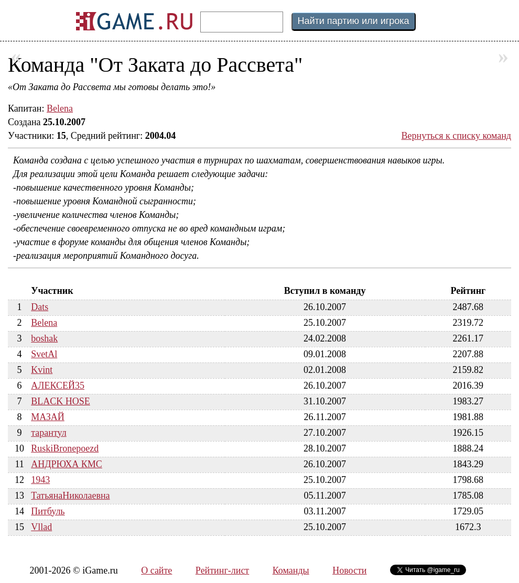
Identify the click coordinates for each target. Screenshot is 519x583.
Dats (39, 307)
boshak (44, 338)
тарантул (49, 432)
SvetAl (44, 354)
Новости (349, 570)
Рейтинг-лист (222, 570)
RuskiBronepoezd (65, 448)
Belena (60, 108)
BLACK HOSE (60, 401)
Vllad (41, 527)
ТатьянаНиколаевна (70, 495)
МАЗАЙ (47, 417)
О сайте (156, 570)
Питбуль (47, 511)
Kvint (41, 370)
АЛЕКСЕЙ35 (57, 385)
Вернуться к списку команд (457, 135)
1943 (40, 480)
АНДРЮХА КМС (66, 464)
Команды (291, 570)
